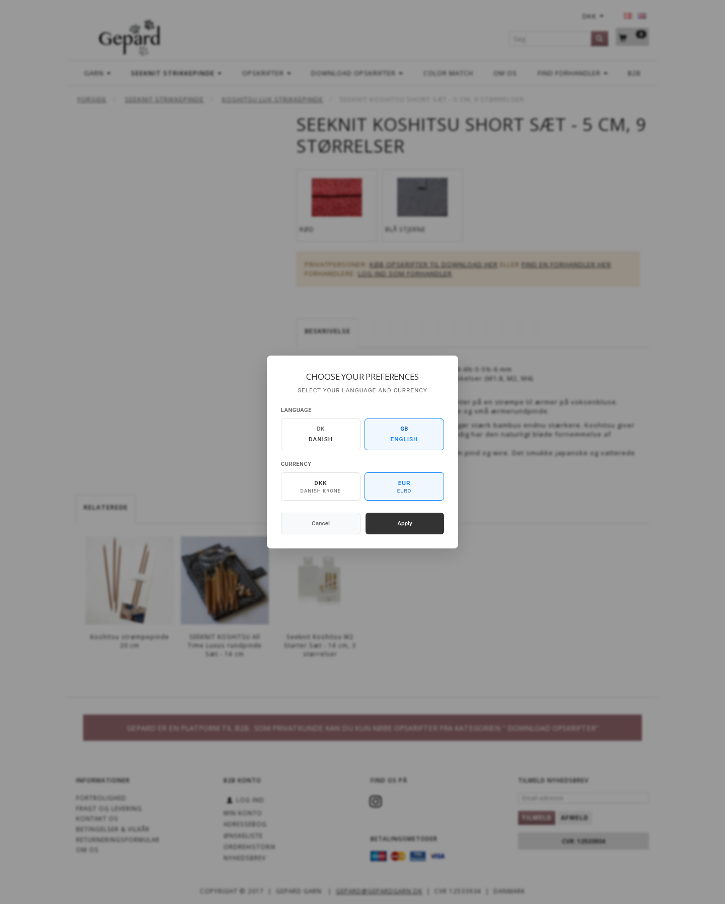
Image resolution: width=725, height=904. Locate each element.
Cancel (321, 523)
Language (296, 410)
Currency (296, 464)
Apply (404, 523)
